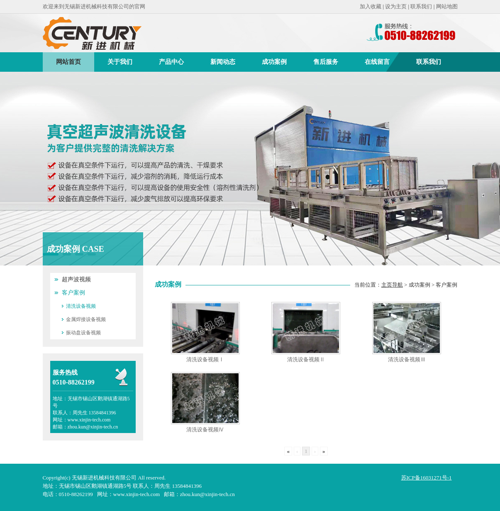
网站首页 (68, 61)
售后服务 (325, 61)
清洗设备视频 (81, 306)
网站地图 (447, 6)
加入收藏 (370, 6)
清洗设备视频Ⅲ (407, 359)
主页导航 (392, 285)
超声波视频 (76, 279)
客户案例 (73, 293)
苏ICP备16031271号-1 (426, 477)
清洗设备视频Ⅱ (306, 359)
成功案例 (274, 61)
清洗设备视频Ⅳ (205, 429)
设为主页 (396, 6)
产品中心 (171, 61)
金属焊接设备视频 (86, 319)
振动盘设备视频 (83, 333)
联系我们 (421, 6)
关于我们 (119, 61)
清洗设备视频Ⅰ (205, 359)
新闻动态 (222, 61)
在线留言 (377, 61)
